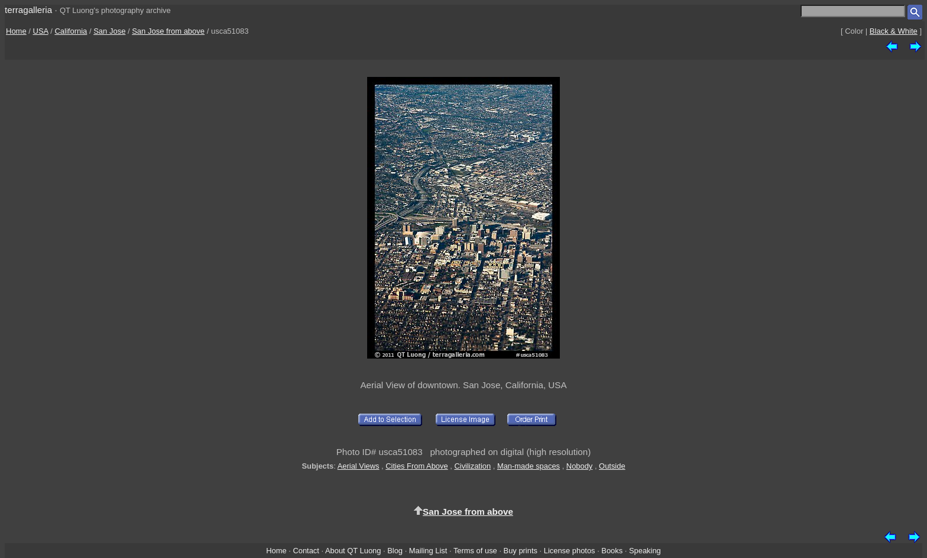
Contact (306, 550)
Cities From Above (416, 466)
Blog (395, 550)
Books (612, 550)
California (70, 31)
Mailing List (428, 550)
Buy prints (520, 550)
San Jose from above (168, 31)
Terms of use (475, 550)
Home (16, 31)
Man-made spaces (528, 466)
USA (40, 31)
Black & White (894, 31)
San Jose (109, 31)
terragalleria (28, 10)
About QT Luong (353, 550)
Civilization (472, 466)
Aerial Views (359, 466)
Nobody (579, 466)
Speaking (645, 550)
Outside (612, 466)
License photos (569, 550)
